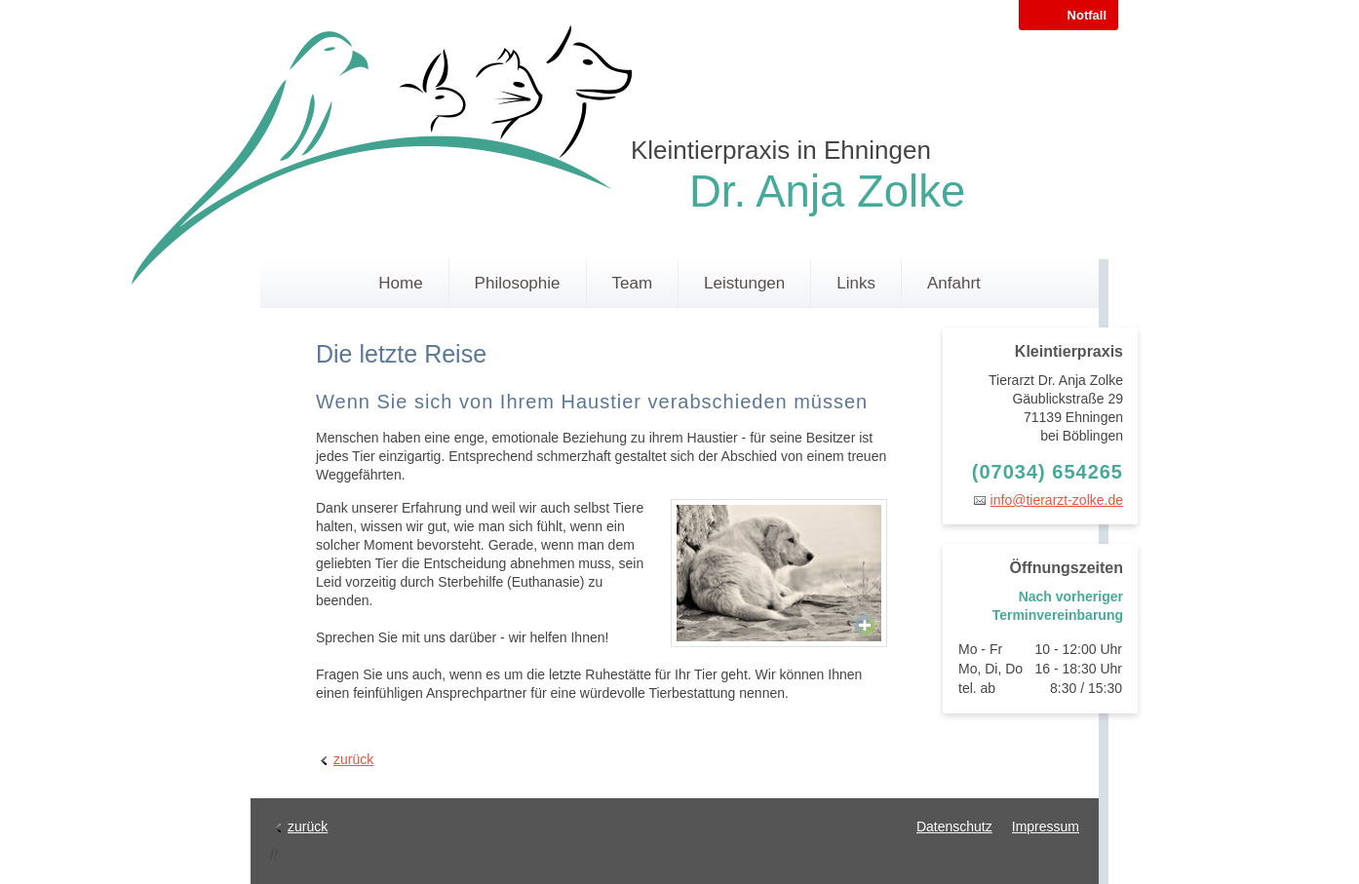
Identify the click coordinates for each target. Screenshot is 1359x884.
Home (400, 283)
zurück (353, 759)
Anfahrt (954, 283)
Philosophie (518, 283)
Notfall (1087, 15)
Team (632, 283)
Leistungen (744, 283)
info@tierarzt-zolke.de (1056, 500)
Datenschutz (954, 826)
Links (855, 283)
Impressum (1045, 826)
